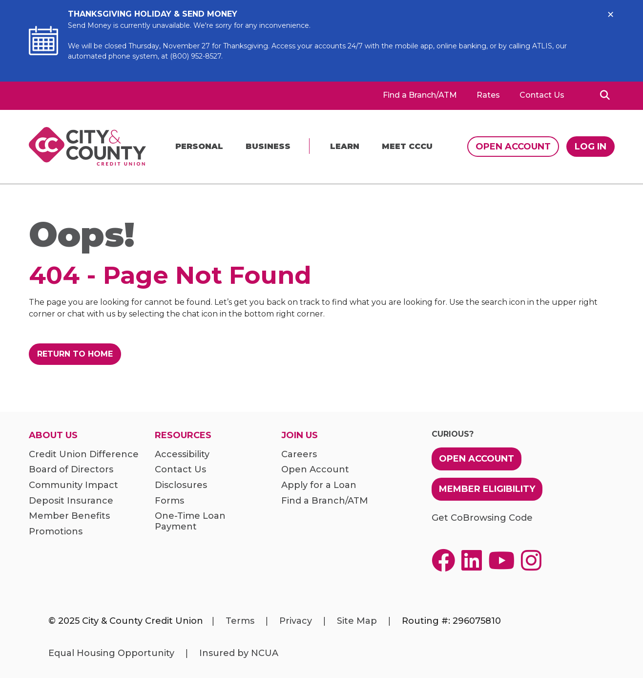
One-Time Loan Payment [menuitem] (190, 521)
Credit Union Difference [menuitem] (84, 454)
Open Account (513, 146)
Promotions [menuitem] (56, 532)
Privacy (295, 620)
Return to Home (75, 354)
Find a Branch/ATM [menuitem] (324, 501)
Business (268, 146)
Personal (199, 146)
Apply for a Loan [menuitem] (318, 485)
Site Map (357, 620)
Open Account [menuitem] (315, 470)
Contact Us (541, 95)
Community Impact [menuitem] (73, 485)
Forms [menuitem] (169, 501)
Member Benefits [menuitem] (69, 516)
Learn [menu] (344, 146)
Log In (590, 146)
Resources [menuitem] (183, 436)
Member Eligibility (487, 489)
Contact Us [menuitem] (180, 470)
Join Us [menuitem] (299, 436)
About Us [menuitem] (53, 436)
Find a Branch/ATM (420, 95)
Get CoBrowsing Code (482, 518)
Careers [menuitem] (299, 454)
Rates (488, 95)
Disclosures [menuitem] (181, 485)
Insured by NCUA (238, 653)
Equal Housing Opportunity (111, 653)
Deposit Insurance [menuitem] (71, 501)
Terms (240, 620)
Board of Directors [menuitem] (71, 470)
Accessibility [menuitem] (182, 454)
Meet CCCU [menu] (407, 146)
